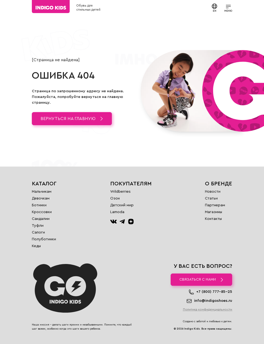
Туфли (38, 226)
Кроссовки (42, 212)
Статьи (211, 198)
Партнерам (215, 205)
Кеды (36, 246)
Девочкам (41, 198)
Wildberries (120, 192)
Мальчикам (41, 192)
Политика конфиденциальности (207, 309)
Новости (212, 192)
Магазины (213, 212)
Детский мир (122, 205)
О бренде (218, 183)
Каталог (44, 183)
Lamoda (117, 212)
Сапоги (38, 232)
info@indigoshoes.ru (213, 301)
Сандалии (41, 219)
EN (214, 7)
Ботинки (39, 205)
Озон (115, 198)
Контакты (213, 219)
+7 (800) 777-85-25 (214, 292)
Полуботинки (44, 239)
